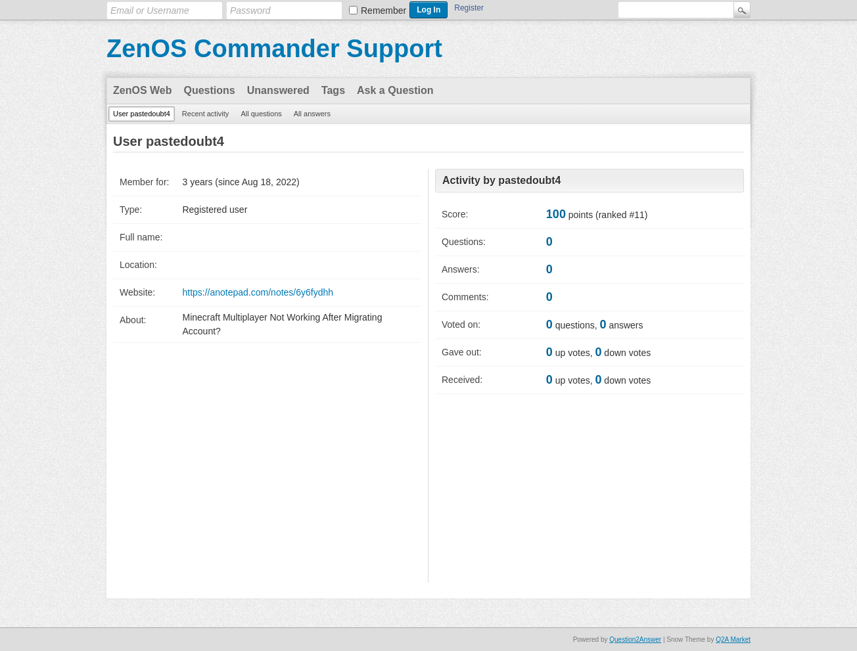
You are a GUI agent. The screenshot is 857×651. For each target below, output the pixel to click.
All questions (261, 114)
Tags (333, 90)
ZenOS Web (142, 90)
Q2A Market (733, 639)
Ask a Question (395, 90)
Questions (209, 90)
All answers (312, 114)
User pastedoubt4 (141, 114)
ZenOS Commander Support (274, 48)
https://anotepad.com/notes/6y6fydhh (257, 292)
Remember (383, 10)
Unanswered (278, 90)
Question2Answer (635, 639)
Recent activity (205, 114)
